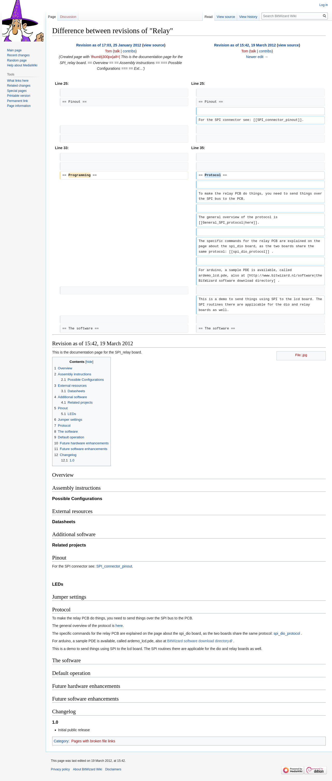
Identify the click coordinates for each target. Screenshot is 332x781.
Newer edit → (257, 57)
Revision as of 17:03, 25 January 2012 (108, 45)
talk (117, 51)
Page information (19, 106)
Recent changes (18, 55)
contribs (129, 51)
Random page (16, 60)
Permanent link (17, 101)
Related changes (18, 85)
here (119, 626)
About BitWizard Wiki (87, 769)
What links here (18, 80)
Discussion (68, 17)
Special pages (16, 91)
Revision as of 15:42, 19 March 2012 (245, 45)
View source (226, 17)
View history (248, 17)
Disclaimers (113, 769)
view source (153, 45)
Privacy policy (60, 769)
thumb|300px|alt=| (105, 57)
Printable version (18, 96)
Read (209, 17)
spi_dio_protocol (287, 633)
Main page (14, 50)
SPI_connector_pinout (114, 566)
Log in (323, 5)
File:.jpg (301, 355)
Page (52, 17)
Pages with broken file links (93, 741)
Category (61, 741)
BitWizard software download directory (198, 641)
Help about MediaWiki (22, 65)
